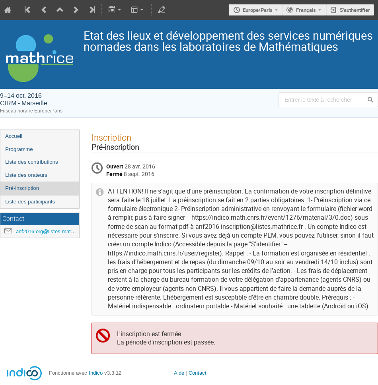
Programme (19, 149)
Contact (198, 373)
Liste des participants (30, 202)
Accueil (13, 136)
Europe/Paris (258, 10)
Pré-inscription (22, 188)
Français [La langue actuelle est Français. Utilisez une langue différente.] (306, 10)
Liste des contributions (31, 162)
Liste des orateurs (26, 175)
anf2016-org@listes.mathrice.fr (51, 231)
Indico (96, 373)
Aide (179, 373)
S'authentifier (355, 10)
